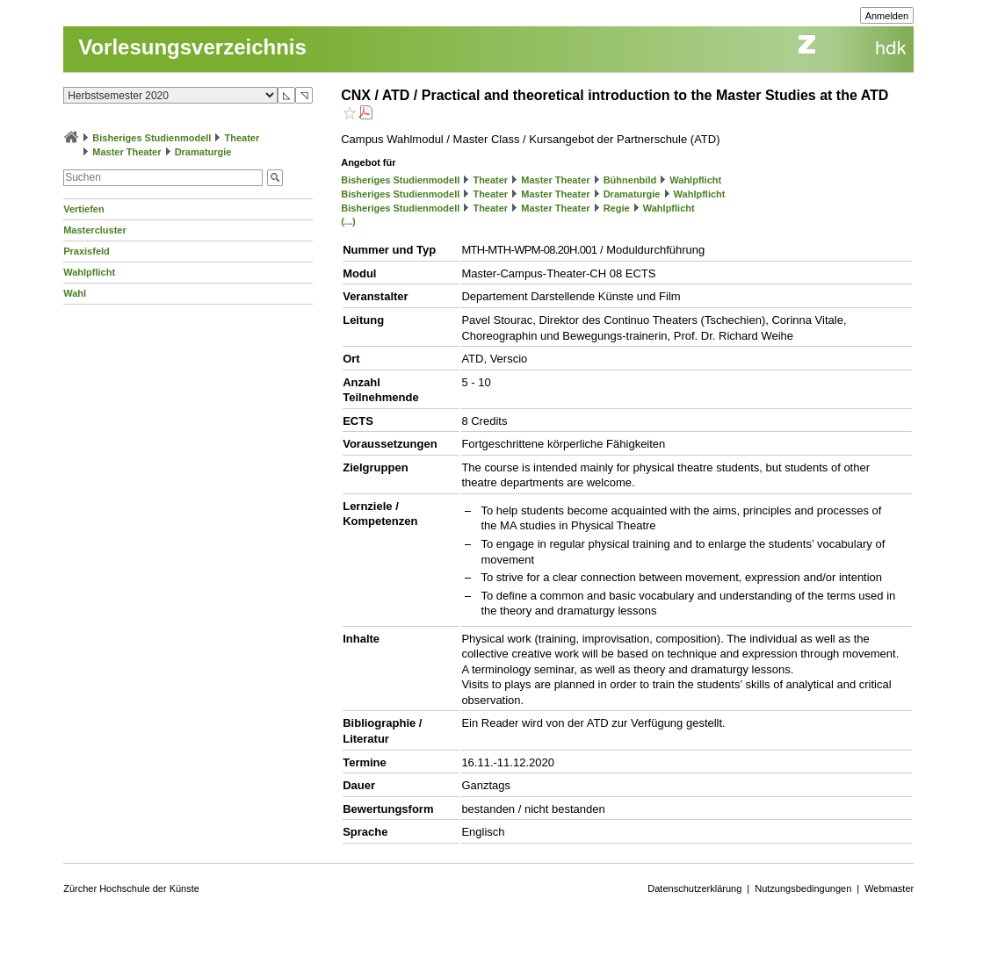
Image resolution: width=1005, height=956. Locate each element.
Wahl (74, 293)
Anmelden (887, 16)
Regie (617, 208)
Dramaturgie (203, 152)
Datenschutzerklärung (694, 888)
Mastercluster (95, 230)
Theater (242, 138)
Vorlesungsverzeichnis (192, 47)
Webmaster (889, 888)
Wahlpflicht (89, 272)
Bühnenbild (630, 180)
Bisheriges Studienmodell (151, 138)
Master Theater (126, 152)
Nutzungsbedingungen (803, 888)
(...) (348, 221)
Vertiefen (83, 209)
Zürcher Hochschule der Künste (131, 888)
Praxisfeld (86, 251)
